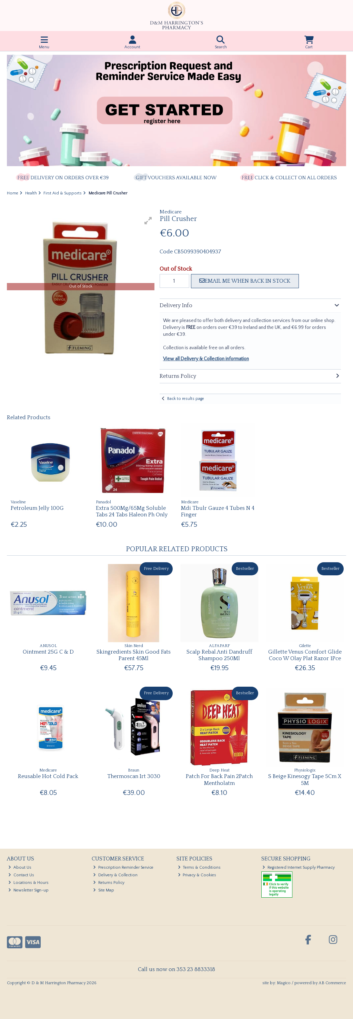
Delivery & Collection (115, 875)
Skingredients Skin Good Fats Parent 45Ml (134, 655)
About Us (19, 867)
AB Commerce (332, 983)
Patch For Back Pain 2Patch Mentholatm (219, 779)
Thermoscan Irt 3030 (133, 776)
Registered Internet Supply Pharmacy (298, 867)
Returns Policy (108, 882)
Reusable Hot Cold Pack (48, 776)
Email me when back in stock (244, 281)
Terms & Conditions (199, 867)
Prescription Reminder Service (123, 867)
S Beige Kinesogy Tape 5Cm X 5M (305, 779)
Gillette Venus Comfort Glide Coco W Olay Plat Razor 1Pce (305, 655)
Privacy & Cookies (197, 875)
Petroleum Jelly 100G (37, 508)
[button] (148, 220)
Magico (284, 983)
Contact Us (21, 875)
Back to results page (185, 398)
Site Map (103, 890)
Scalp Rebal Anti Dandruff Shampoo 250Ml (219, 655)
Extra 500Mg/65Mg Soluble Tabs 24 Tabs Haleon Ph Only (132, 511)
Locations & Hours (28, 882)
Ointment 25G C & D (48, 652)
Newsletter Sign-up (28, 890)
